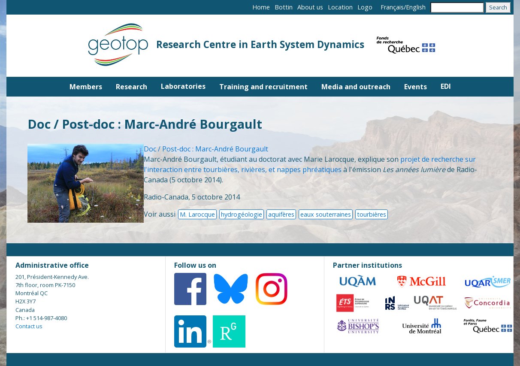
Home (261, 7)
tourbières (371, 214)
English (416, 7)
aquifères (281, 214)
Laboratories (183, 86)
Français (392, 7)
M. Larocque (197, 214)
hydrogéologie (241, 214)
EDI (446, 86)
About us (310, 7)
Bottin (284, 7)
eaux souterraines (325, 214)
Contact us (28, 326)
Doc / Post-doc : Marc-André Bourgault (206, 149)
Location (340, 7)
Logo (364, 7)
